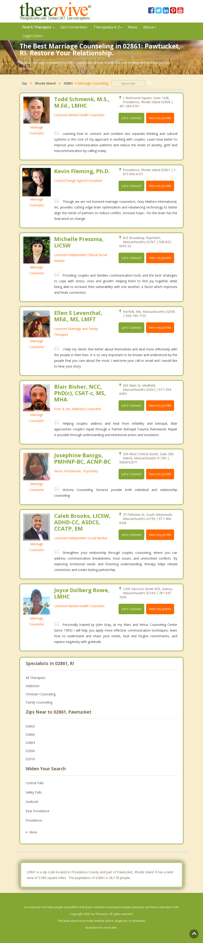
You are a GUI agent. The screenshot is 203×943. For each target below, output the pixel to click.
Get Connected (74, 27)
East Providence (37, 811)
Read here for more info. (101, 928)
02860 (30, 734)
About (149, 27)
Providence (34, 820)
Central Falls (35, 783)
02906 (30, 751)
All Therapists (36, 678)
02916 (30, 759)
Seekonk (32, 801)
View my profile (160, 118)
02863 (30, 726)
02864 (30, 742)
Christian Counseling (41, 694)
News (132, 27)
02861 (68, 83)
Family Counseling (39, 702)
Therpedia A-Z (107, 27)
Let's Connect (131, 118)
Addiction (32, 686)
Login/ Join (32, 35)
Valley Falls (34, 792)
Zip (24, 83)
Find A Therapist (38, 27)
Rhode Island (45, 83)
